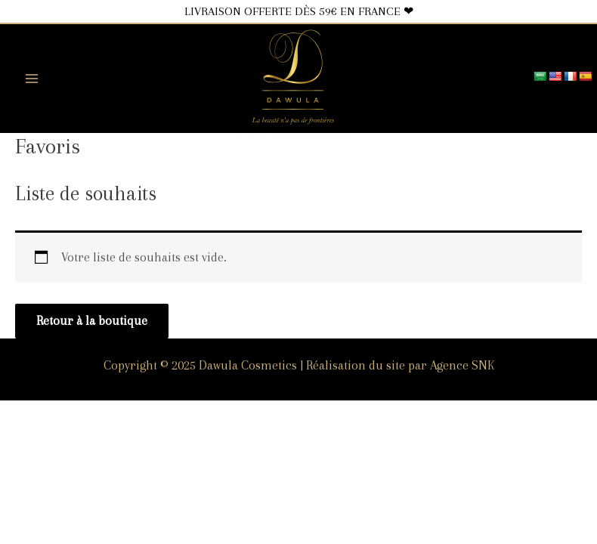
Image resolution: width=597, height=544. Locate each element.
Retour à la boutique (91, 321)
